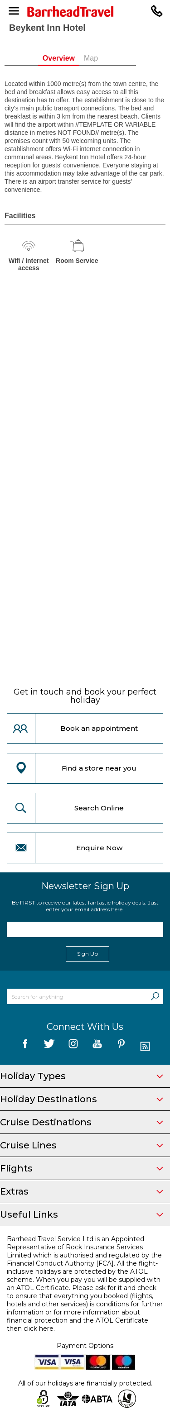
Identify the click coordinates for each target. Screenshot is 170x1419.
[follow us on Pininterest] (121, 1046)
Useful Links (81, 1214)
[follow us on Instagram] (73, 1046)
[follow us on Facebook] (25, 1046)
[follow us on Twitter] (49, 1046)
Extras (81, 1191)
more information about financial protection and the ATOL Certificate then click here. (77, 1320)
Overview (73, 58)
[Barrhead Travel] (85, 11)
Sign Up (87, 953)
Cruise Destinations (81, 1122)
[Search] (155, 996)
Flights (81, 1168)
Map (106, 58)
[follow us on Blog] (145, 1046)
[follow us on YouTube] (97, 1046)
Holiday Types (81, 1076)
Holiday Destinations (81, 1099)
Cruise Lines (81, 1145)
